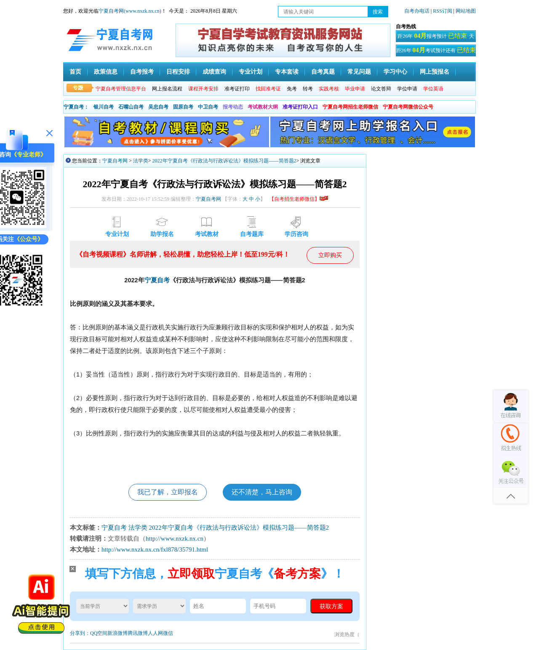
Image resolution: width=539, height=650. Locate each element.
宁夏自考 (157, 280)
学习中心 (395, 72)
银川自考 (103, 107)
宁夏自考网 (115, 161)
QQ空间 (98, 633)
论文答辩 (381, 89)
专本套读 (287, 72)
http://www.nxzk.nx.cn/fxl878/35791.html (154, 549)
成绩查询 (214, 72)
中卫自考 (208, 107)
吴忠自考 (158, 107)
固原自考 (183, 107)
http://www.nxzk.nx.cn (174, 538)
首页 (75, 72)
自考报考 (142, 72)
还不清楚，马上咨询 (262, 492)
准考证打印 (237, 89)
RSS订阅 (443, 11)
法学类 (140, 161)
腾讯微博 (138, 633)
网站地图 (466, 11)
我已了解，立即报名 (167, 492)
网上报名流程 (167, 89)
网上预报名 (434, 72)
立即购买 (330, 255)
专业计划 (250, 72)
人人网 (155, 633)
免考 (292, 89)
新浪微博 (117, 633)
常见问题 (359, 72)
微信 (168, 633)
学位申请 (407, 89)
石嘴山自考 (131, 107)
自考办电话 (417, 11)
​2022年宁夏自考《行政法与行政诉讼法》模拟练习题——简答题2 (224, 161)
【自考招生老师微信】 (298, 199)
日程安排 (178, 72)
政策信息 (105, 72)
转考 (308, 89)
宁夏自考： (76, 107)
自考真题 (323, 72)
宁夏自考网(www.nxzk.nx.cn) (130, 11)
